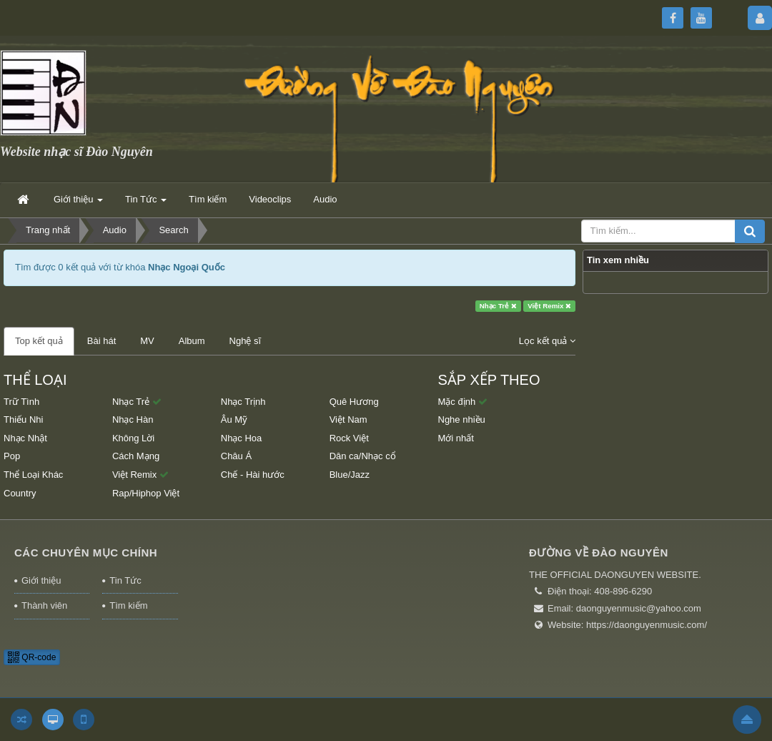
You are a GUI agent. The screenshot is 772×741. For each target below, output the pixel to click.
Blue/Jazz (350, 474)
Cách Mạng (135, 456)
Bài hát (101, 340)
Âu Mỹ (234, 419)
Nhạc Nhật (25, 438)
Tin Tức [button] (146, 203)
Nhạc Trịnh (243, 401)
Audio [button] (325, 199)
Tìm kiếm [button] (208, 199)
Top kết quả (39, 340)
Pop (12, 456)
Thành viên (44, 605)
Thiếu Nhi (23, 419)
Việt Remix (549, 306)
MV (147, 340)
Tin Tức (125, 580)
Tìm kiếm (128, 605)
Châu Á (236, 456)
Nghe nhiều (461, 419)
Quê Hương (354, 401)
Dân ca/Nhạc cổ (363, 456)
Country (20, 493)
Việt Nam (348, 419)
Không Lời (133, 438)
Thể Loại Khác (33, 474)
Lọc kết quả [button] (547, 340)
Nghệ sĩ (245, 340)
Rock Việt (349, 438)
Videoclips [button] (270, 199)
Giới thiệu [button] (78, 203)
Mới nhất (456, 438)
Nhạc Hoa (241, 438)
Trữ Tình (21, 401)
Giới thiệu (41, 580)
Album (192, 340)
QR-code (32, 657)
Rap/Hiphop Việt (145, 493)
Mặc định (463, 401)
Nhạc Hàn (133, 419)
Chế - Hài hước (252, 474)
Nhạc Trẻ (498, 306)
